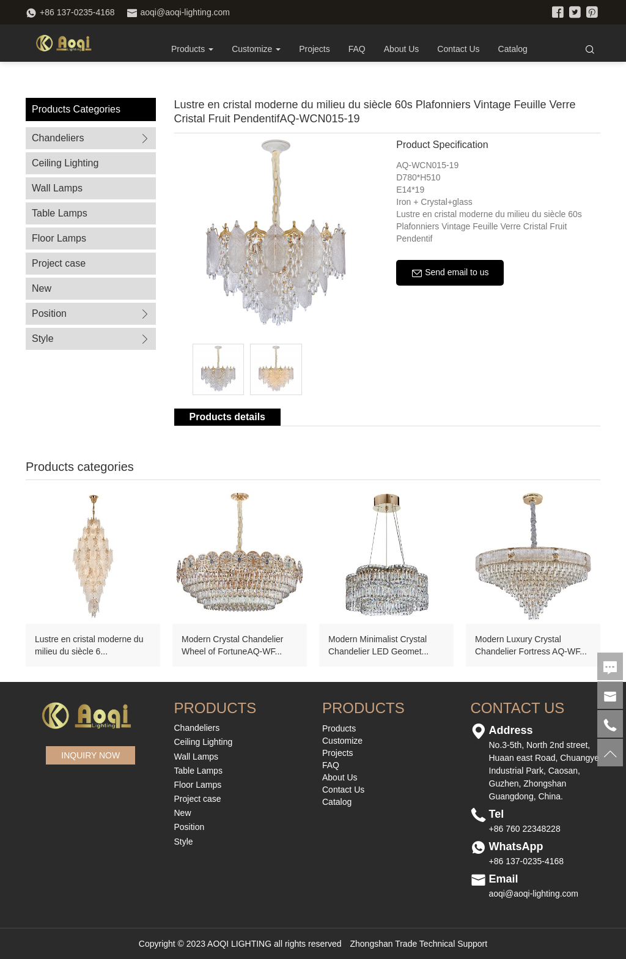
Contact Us (458, 49)
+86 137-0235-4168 (77, 12)
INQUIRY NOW (90, 755)
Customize (342, 741)
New (41, 288)
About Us (401, 49)
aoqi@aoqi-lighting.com (185, 12)
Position (91, 313)
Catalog (513, 49)
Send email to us (449, 272)
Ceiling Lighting (65, 163)
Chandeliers (91, 138)
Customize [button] (256, 49)
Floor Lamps (59, 238)
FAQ (357, 49)
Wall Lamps (57, 188)
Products (192, 49)
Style (91, 338)
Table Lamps (59, 213)
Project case (59, 263)
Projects (314, 49)
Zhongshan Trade (383, 944)
